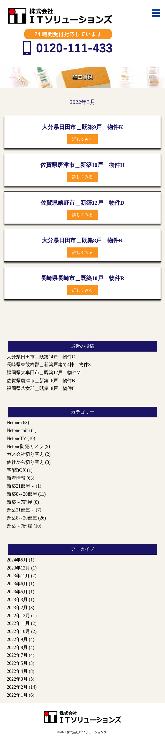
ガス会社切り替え (25, 454)
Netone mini (18, 430)
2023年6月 (17, 583)
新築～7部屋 (19, 502)
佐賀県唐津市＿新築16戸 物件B (41, 380)
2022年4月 (17, 671)
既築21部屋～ (21, 509)
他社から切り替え (25, 462)
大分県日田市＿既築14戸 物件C (41, 356)
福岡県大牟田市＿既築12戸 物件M (44, 372)
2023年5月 (17, 591)
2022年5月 (17, 663)
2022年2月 (17, 687)
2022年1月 (17, 695)
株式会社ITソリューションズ (87, 732)
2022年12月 (18, 615)
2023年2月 (17, 607)
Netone (13, 422)
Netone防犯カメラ (25, 446)
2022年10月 (18, 631)
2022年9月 (17, 639)
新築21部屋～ (21, 486)
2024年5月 (17, 559)
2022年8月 (17, 647)
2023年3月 (17, 599)
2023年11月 (18, 575)
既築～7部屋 (19, 526)
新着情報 (16, 478)
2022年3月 (17, 679)
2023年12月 (18, 568)
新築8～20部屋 (22, 494)
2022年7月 (17, 655)
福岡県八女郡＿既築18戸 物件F (40, 388)
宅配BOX (16, 470)
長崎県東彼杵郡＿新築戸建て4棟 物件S (49, 364)
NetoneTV (16, 438)
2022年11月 (18, 623)
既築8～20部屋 (22, 518)
